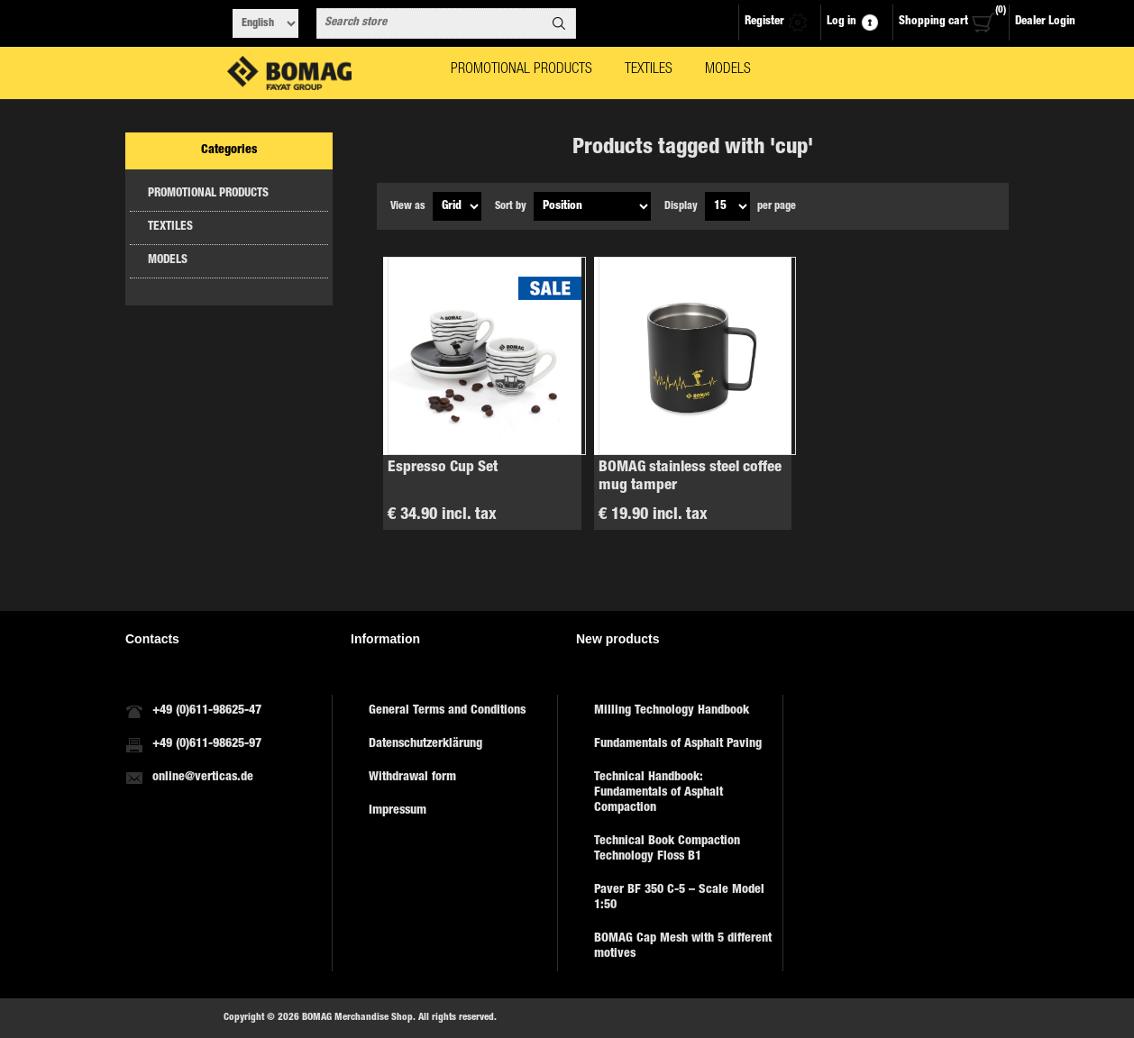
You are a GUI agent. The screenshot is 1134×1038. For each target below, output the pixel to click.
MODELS (167, 261)
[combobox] (430, 23)
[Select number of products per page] (727, 206)
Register (764, 22)
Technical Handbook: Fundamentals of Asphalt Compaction (658, 793)
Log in (841, 22)
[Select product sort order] (592, 206)
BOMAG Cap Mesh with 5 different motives (683, 947)
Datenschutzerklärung (425, 744)
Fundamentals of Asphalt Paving (678, 744)
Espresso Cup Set (443, 468)
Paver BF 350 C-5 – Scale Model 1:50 (679, 898)
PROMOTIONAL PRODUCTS (208, 194)
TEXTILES (170, 227)
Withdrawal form (412, 777)
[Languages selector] (265, 23)
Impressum (397, 811)
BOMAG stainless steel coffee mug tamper (690, 477)
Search (559, 23)
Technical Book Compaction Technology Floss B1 (667, 849)
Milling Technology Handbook (671, 711)
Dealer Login (1045, 22)
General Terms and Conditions (447, 711)
